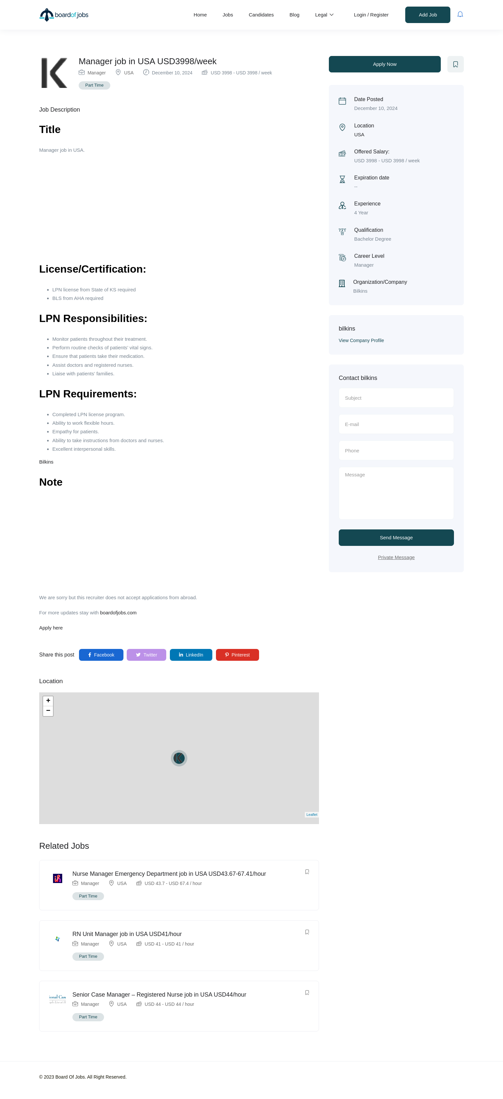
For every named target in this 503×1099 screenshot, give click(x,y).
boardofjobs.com (118, 612)
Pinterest (237, 654)
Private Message (396, 557)
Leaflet (311, 815)
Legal (324, 14)
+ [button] (48, 701)
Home (200, 14)
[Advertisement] (179, 207)
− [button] (48, 711)
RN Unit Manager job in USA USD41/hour (127, 934)
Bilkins (46, 462)
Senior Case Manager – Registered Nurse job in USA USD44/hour (159, 994)
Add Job (428, 14)
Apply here (51, 627)
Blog (295, 14)
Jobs (228, 14)
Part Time (94, 85)
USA (129, 72)
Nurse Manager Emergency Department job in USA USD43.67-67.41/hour (169, 874)
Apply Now (385, 64)
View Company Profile (361, 340)
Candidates (261, 14)
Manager (97, 72)
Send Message (396, 537)
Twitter (146, 654)
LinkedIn (191, 654)
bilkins (347, 328)
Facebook (101, 654)
